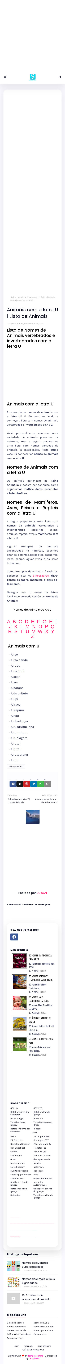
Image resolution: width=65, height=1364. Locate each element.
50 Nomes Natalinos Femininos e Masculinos (41, 978)
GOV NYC (37, 1108)
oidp (35, 1174)
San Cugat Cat (17, 1147)
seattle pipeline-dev (21, 1174)
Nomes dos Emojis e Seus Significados (38, 1281)
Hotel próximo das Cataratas (19, 1113)
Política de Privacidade (19, 1334)
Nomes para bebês (16, 1330)
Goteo (13, 1159)
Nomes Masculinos (43, 1326)
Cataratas (15, 1195)
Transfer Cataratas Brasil (43, 1123)
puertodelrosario (19, 1170)
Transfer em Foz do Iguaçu (43, 1196)
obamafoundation (42, 1178)
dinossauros (41, 575)
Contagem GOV (41, 1140)
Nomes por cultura (43, 1330)
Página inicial (16, 297)
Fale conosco (40, 1334)
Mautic (37, 1163)
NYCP (13, 1136)
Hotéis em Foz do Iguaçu (19, 1183)
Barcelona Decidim (20, 1144)
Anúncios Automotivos (40, 1183)
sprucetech (16, 1155)
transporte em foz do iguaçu (42, 1190)
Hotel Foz (38, 1118)
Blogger (37, 1128)
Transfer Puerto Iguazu (18, 1123)
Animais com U (32, 297)
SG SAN (41, 893)
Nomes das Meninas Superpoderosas (35, 1265)
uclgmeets (39, 1167)
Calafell (14, 1151)
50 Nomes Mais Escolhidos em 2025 (39, 999)
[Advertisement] (32, 37)
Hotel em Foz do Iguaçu (41, 1113)
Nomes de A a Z (41, 1322)
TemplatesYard (35, 1355)
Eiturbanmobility (42, 1144)
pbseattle (38, 1170)
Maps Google (17, 1118)
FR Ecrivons (16, 1140)
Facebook (28, 1346)
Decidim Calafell (42, 1155)
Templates (34, 1358)
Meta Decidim (17, 1167)
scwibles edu (17, 1178)
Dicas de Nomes (15, 1322)
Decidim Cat (39, 1151)
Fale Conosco (44, 1346)
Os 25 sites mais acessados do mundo (36, 1297)
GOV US (14, 1108)
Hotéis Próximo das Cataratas (20, 1130)
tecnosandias (17, 1163)
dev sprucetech (41, 1159)
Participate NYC (41, 1136)
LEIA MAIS (42, 971)
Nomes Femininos (16, 1326)
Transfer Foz (39, 1147)
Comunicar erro (15, 1338)
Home (16, 1346)
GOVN (34, 1132)
